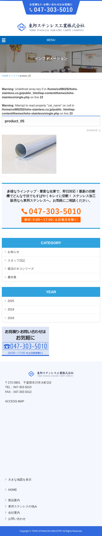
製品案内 (14, 500)
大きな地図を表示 (19, 479)
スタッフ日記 (16, 260)
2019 (11, 309)
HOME (12, 489)
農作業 (12, 277)
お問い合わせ (17, 518)
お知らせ (13, 251)
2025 (11, 300)
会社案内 (14, 512)
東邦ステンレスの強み (22, 506)
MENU (51, 40)
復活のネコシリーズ (21, 268)
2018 (11, 318)
